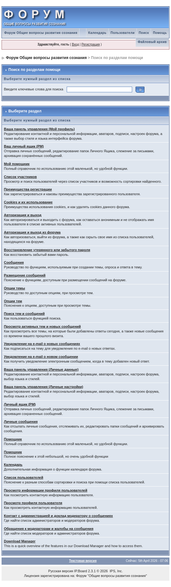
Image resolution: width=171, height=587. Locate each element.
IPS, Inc (116, 571)
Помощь (160, 33)
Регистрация (90, 44)
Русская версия (60, 571)
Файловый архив (152, 42)
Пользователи (123, 33)
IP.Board (80, 571)
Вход (75, 44)
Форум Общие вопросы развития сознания (40, 33)
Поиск (144, 33)
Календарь (97, 33)
